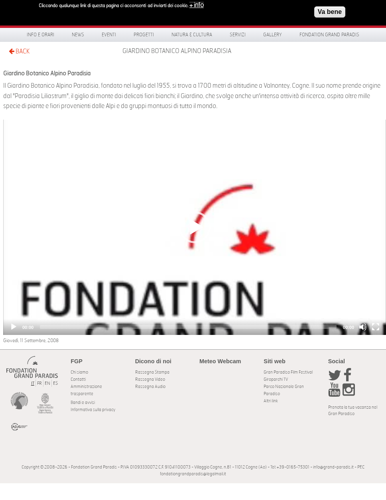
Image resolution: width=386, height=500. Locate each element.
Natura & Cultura (191, 34)
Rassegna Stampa (152, 372)
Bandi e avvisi (83, 402)
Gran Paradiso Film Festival (288, 372)
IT (32, 383)
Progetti (144, 34)
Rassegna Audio (150, 386)
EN (47, 383)
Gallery (272, 34)
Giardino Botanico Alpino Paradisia (176, 51)
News (78, 34)
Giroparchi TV (276, 379)
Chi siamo (79, 372)
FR (39, 383)
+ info (196, 5)
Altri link (271, 401)
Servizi (238, 34)
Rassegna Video (150, 379)
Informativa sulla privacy (93, 409)
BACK (19, 51)
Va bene (330, 11)
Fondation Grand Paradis (329, 34)
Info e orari (40, 34)
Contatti (78, 379)
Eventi (109, 34)
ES (55, 383)
